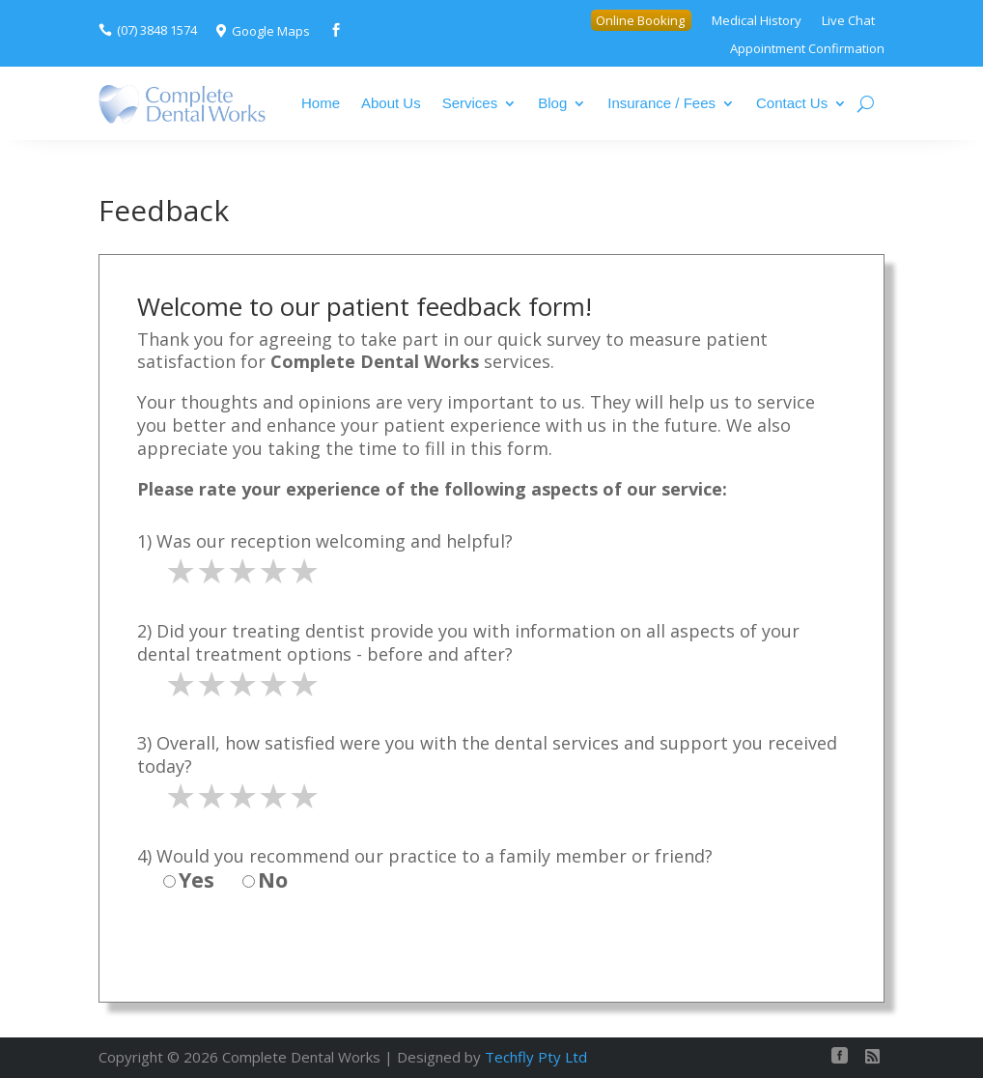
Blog (552, 103)
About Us (391, 103)
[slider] (242, 570)
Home (320, 103)
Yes (188, 879)
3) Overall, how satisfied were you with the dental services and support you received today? (487, 754)
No (265, 879)
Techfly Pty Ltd (536, 1056)
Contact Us (792, 103)
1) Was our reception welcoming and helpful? (325, 541)
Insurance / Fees (661, 103)
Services (470, 103)
